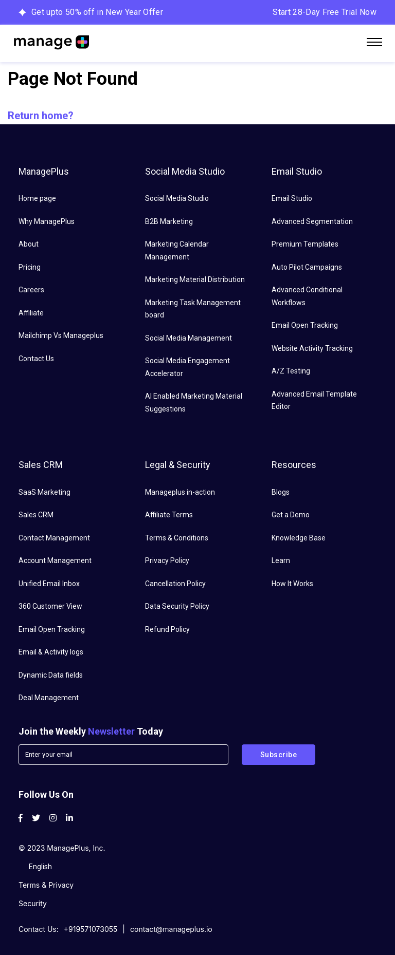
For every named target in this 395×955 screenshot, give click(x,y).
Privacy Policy (167, 560)
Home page (37, 198)
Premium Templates (305, 244)
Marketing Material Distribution (195, 279)
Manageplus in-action (180, 492)
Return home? (41, 115)
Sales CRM (36, 515)
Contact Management (54, 538)
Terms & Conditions (176, 538)
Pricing (30, 267)
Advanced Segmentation (312, 221)
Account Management (55, 560)
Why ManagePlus (47, 221)
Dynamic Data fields (51, 675)
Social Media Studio (177, 198)
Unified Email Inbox (49, 583)
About (29, 244)
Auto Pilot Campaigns (307, 267)
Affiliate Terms (169, 515)
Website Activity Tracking (312, 348)
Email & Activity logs (51, 652)
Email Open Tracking (305, 325)
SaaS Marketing (44, 492)
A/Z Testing (291, 371)
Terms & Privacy (46, 885)
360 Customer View (50, 606)
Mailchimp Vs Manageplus (61, 335)
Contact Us (36, 358)
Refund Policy (167, 629)
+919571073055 (91, 929)
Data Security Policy (177, 606)
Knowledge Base (299, 538)
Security (33, 903)
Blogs (281, 492)
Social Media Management (188, 338)
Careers (31, 290)
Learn (281, 560)
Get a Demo (291, 515)
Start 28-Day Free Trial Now (324, 12)
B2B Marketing (169, 221)
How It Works (292, 583)
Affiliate (31, 313)
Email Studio (292, 198)
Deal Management (49, 698)
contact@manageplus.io (171, 929)
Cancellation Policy (175, 583)
